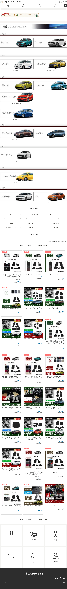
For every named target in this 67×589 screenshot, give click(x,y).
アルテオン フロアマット (32, 214)
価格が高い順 (63, 241)
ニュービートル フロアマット (10, 227)
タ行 (29, 30)
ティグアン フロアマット (10, 223)
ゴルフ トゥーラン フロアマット (10, 219)
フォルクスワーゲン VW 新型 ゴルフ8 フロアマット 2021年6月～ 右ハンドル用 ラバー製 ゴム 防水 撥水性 (33, 506)
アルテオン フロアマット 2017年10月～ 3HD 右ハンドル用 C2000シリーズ (33, 408)
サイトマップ (4, 582)
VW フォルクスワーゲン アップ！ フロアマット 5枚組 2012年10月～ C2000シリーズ (54, 438)
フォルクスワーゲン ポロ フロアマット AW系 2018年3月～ (11, 408)
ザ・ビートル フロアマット (32, 219)
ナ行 (33, 30)
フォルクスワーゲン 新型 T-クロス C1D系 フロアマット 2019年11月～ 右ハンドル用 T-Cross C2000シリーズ (54, 274)
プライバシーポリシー (6, 580)
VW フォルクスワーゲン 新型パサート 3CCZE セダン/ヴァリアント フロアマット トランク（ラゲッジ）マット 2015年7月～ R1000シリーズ (33, 339)
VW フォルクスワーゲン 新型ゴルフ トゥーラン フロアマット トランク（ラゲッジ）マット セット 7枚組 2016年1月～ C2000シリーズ (33, 438)
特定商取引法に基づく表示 (7, 578)
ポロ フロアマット (54, 227)
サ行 (25, 30)
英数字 (12, 30)
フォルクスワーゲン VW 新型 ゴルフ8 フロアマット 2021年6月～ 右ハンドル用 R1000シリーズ (55, 377)
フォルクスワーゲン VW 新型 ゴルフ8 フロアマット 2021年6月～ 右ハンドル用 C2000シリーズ (11, 309)
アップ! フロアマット (11, 214)
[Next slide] (66, 16)
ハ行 (37, 30)
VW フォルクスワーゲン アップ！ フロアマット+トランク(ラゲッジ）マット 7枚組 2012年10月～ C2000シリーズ (11, 339)
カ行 (21, 30)
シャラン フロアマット (54, 219)
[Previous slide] (1, 16)
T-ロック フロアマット (54, 223)
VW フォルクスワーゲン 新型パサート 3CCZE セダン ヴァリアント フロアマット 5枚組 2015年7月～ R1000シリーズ (11, 469)
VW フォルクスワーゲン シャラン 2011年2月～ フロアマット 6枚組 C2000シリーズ (54, 408)
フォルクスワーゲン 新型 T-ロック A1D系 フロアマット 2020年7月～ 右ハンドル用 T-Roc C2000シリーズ (33, 273)
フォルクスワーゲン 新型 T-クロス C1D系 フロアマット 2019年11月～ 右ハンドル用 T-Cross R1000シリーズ (33, 377)
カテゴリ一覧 (2, 21)
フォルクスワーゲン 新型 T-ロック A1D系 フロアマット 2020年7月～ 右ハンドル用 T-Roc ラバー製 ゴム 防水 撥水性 (54, 471)
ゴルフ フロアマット (54, 214)
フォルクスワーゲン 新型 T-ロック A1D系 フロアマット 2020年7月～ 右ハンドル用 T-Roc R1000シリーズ (11, 377)
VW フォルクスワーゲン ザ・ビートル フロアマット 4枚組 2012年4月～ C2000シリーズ (54, 308)
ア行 (17, 30)
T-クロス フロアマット (32, 223)
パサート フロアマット (32, 227)
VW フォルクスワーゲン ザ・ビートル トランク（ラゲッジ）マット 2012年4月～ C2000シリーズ (11, 438)
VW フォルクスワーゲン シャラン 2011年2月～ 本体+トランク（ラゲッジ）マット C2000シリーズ (33, 308)
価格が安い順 (57, 241)
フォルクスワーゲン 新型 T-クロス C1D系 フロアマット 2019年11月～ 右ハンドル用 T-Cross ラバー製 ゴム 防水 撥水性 (11, 506)
